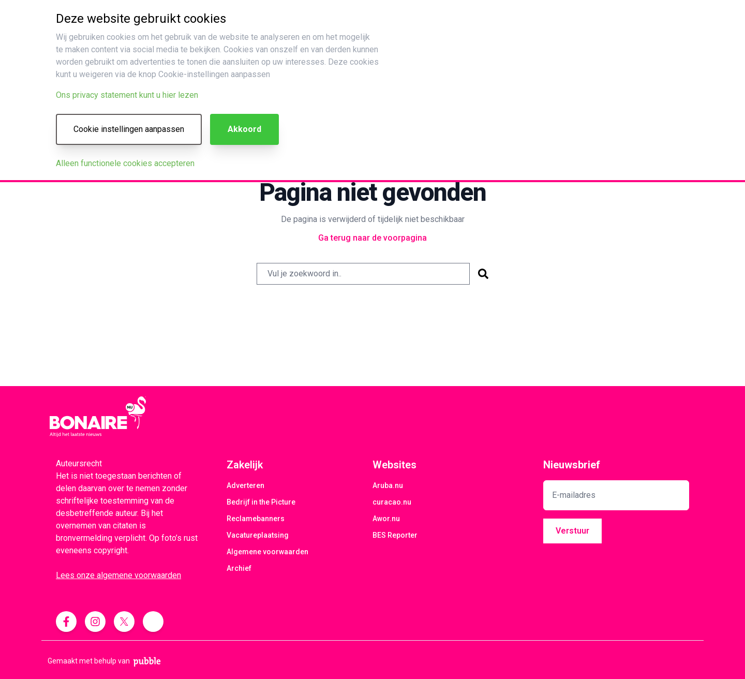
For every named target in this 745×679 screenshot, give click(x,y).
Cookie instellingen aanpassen (128, 129)
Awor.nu (386, 518)
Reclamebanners (256, 518)
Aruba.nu (388, 485)
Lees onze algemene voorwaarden (118, 575)
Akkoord (244, 129)
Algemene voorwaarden (267, 552)
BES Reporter (395, 535)
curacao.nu (392, 502)
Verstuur (572, 531)
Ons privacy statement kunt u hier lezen (127, 95)
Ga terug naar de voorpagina (372, 238)
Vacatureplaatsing (258, 535)
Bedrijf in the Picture (261, 502)
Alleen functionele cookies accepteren (125, 163)
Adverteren (245, 485)
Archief (239, 568)
